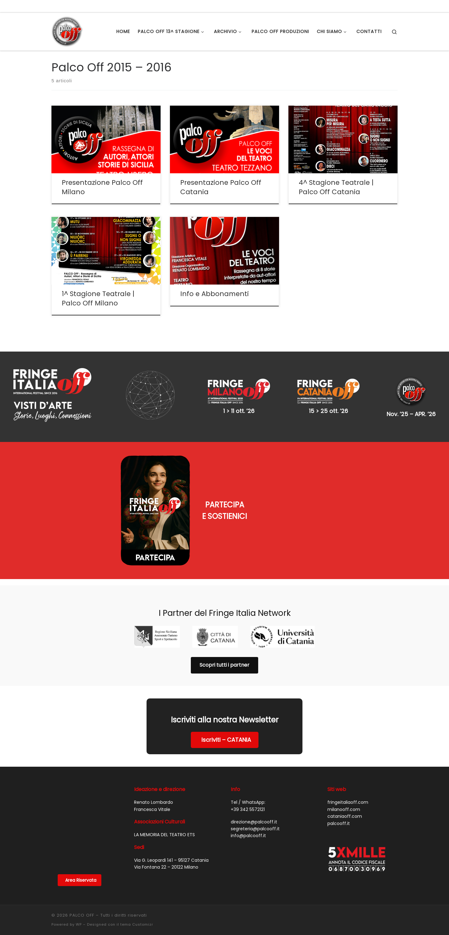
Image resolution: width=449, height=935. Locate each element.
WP (79, 924)
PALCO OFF (82, 915)
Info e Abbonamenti (214, 293)
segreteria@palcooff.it (255, 829)
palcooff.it (338, 823)
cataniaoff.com (344, 816)
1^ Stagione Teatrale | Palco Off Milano (98, 298)
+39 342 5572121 (248, 809)
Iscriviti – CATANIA (226, 740)
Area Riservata (80, 880)
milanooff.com (343, 809)
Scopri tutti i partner (224, 665)
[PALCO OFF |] (67, 31)
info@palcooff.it (248, 835)
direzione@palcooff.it (254, 822)
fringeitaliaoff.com (347, 802)
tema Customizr (136, 924)
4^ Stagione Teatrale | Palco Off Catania (336, 187)
